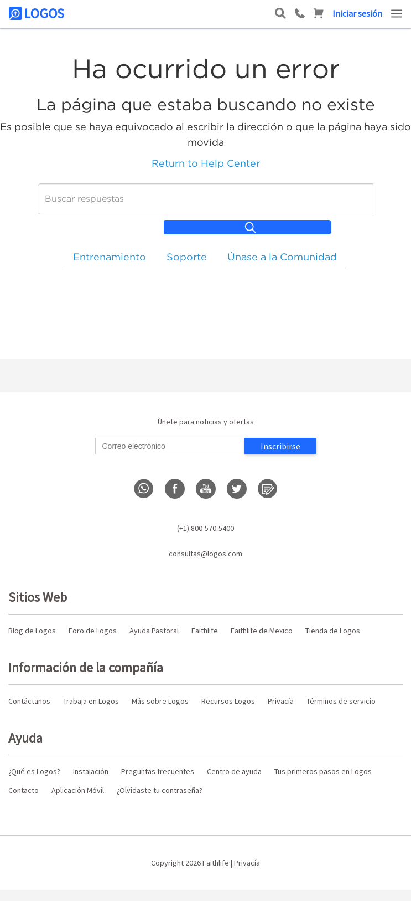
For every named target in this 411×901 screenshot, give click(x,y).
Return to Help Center (206, 163)
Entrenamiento (109, 257)
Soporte (187, 257)
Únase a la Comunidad (282, 257)
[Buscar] (205, 198)
